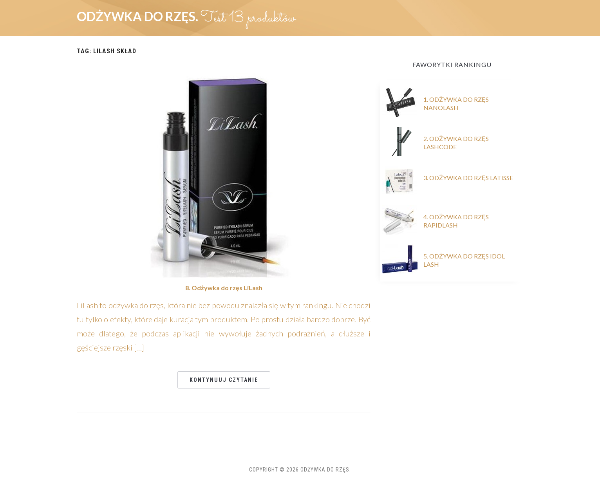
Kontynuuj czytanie (224, 380)
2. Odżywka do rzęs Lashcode (456, 142)
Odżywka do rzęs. (139, 16)
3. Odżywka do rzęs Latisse (468, 177)
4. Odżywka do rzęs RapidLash (456, 221)
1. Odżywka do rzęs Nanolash (456, 103)
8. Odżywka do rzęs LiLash (223, 287)
